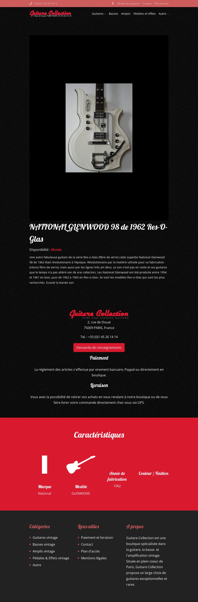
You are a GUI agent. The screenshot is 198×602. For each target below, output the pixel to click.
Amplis (125, 14)
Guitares (99, 14)
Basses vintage (44, 544)
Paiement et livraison (97, 537)
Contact (147, 3)
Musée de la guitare (129, 3)
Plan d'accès (162, 3)
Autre (164, 14)
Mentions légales (94, 558)
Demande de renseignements (99, 347)
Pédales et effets (144, 14)
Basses (113, 14)
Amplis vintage (44, 551)
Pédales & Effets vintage (51, 558)
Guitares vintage (45, 537)
